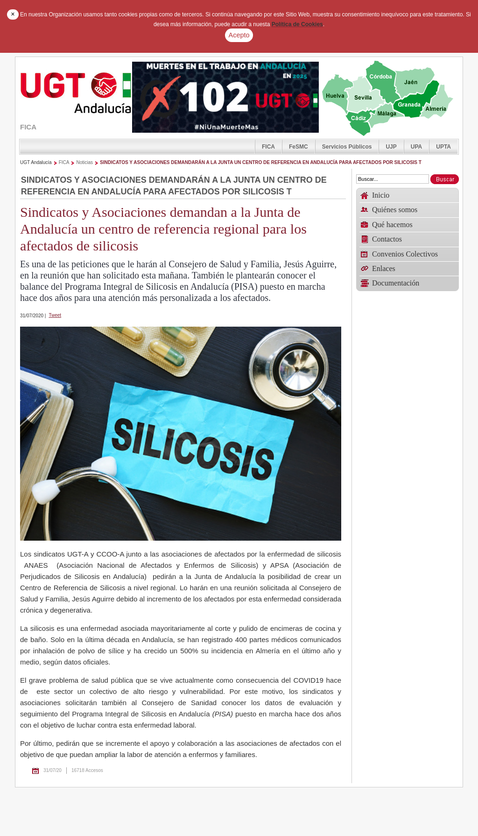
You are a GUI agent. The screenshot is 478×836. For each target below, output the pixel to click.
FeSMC (298, 146)
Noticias (84, 162)
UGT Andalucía (36, 162)
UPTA (443, 146)
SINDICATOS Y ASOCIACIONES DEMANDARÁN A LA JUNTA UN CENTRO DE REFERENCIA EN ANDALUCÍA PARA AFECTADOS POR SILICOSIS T (261, 162)
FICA (268, 146)
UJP (391, 146)
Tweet (55, 315)
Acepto (239, 35)
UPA (416, 146)
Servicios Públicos (347, 146)
